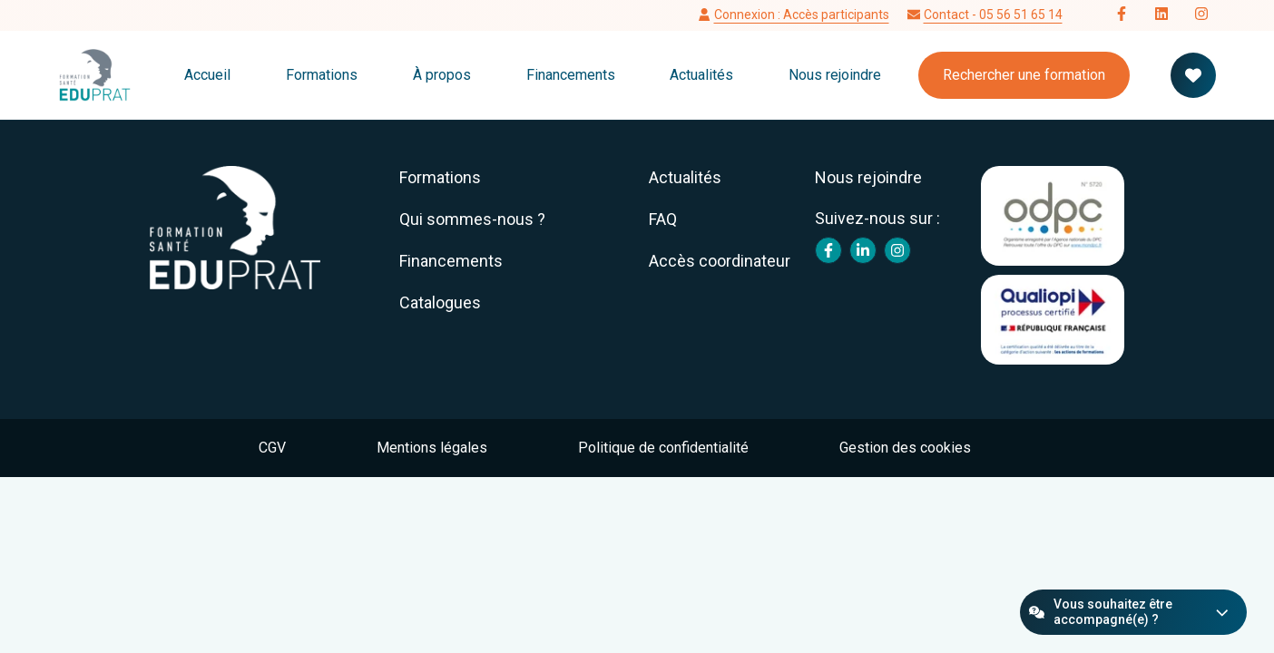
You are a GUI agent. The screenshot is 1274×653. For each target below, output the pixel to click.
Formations (322, 74)
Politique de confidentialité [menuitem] (663, 447)
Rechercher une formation (1024, 74)
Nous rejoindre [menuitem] (868, 177)
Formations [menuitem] (440, 177)
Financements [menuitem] (451, 260)
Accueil (207, 74)
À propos (442, 74)
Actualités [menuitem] (685, 177)
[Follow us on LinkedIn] (1161, 15)
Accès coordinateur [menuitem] (719, 260)
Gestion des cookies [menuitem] (905, 447)
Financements (570, 74)
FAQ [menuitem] (663, 219)
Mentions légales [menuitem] (432, 447)
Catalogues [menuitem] (440, 302)
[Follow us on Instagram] (1201, 15)
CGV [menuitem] (272, 447)
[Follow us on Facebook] (1121, 15)
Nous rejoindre (835, 74)
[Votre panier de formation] (1193, 75)
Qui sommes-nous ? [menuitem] (472, 219)
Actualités (701, 74)
